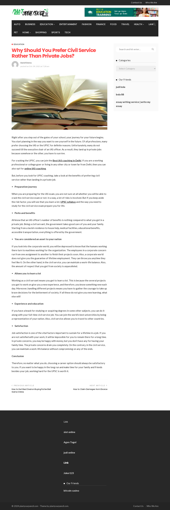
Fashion (86, 24)
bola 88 (120, 94)
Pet (16, 32)
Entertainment (68, 24)
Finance (100, 24)
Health (138, 24)
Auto (17, 24)
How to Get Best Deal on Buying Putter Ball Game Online (31, 390)
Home (25, 32)
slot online (69, 432)
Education (46, 24)
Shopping (41, 32)
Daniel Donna (26, 63)
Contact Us (136, 2)
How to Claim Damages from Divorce (90, 389)
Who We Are (151, 2)
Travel (125, 24)
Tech (67, 32)
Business (30, 24)
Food (113, 24)
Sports (55, 32)
